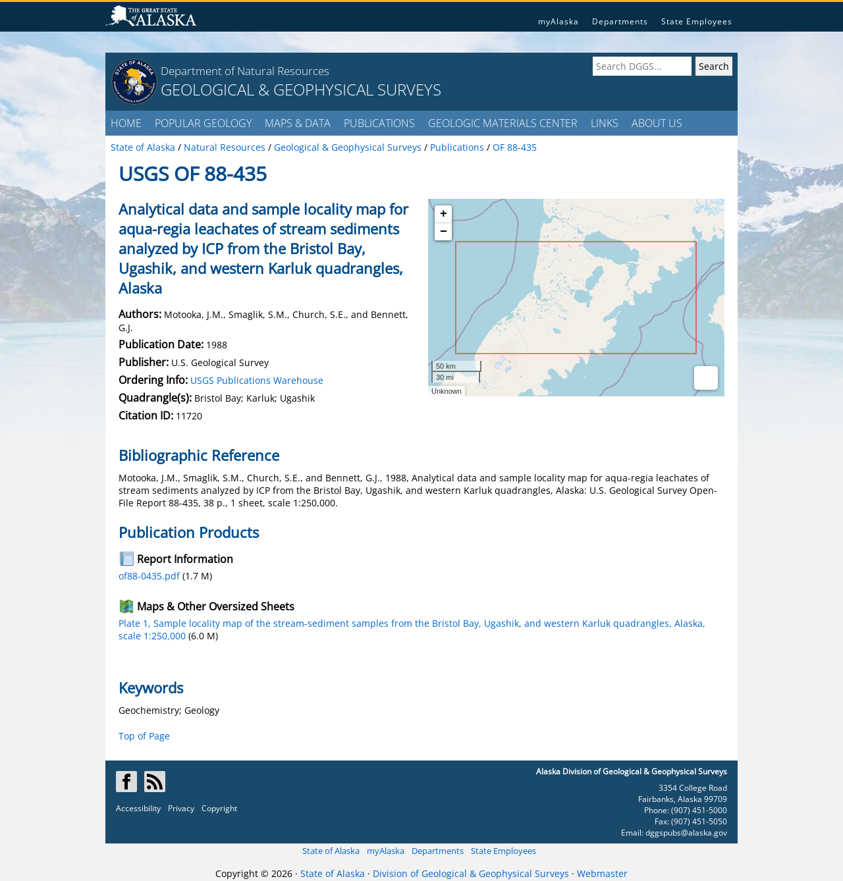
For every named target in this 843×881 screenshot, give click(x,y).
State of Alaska (331, 851)
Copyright (219, 808)
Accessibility (138, 808)
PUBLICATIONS (379, 123)
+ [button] (443, 214)
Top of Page (144, 736)
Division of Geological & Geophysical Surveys (471, 873)
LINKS (604, 123)
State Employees (696, 21)
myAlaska (558, 21)
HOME (126, 123)
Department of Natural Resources (245, 70)
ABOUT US (657, 123)
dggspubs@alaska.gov (686, 832)
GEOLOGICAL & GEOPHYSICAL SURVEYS (301, 89)
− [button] (443, 232)
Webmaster (602, 873)
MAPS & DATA (298, 123)
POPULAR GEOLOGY (203, 123)
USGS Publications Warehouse (256, 380)
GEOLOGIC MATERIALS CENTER (503, 123)
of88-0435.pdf (149, 576)
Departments (620, 21)
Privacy (181, 808)
